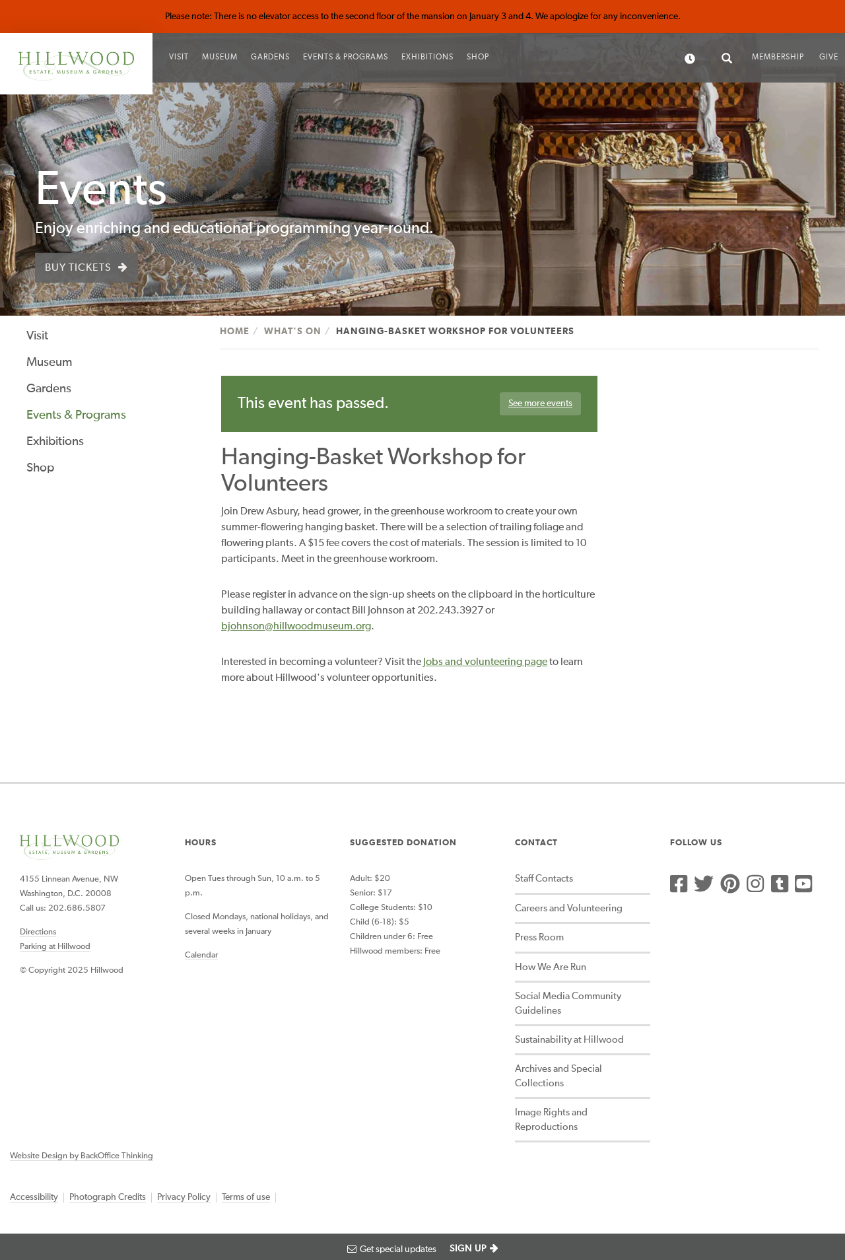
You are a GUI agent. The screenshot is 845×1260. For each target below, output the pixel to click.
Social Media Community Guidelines (568, 1003)
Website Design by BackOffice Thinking (81, 1156)
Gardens (270, 57)
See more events (540, 403)
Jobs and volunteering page (485, 662)
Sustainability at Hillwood (569, 1040)
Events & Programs (345, 57)
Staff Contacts (544, 879)
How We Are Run (550, 967)
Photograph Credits (107, 1197)
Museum (220, 57)
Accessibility (34, 1197)
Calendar (201, 955)
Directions (38, 932)
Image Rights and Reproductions (551, 1119)
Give (828, 57)
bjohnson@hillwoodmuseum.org (296, 626)
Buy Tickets (78, 268)
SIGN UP (468, 1248)
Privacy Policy (184, 1197)
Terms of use (246, 1197)
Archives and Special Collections (558, 1076)
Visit (179, 57)
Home (235, 331)
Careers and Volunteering (569, 908)
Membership (778, 57)
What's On (292, 331)
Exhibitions (427, 57)
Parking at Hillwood (55, 946)
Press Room (539, 937)
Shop (478, 57)
